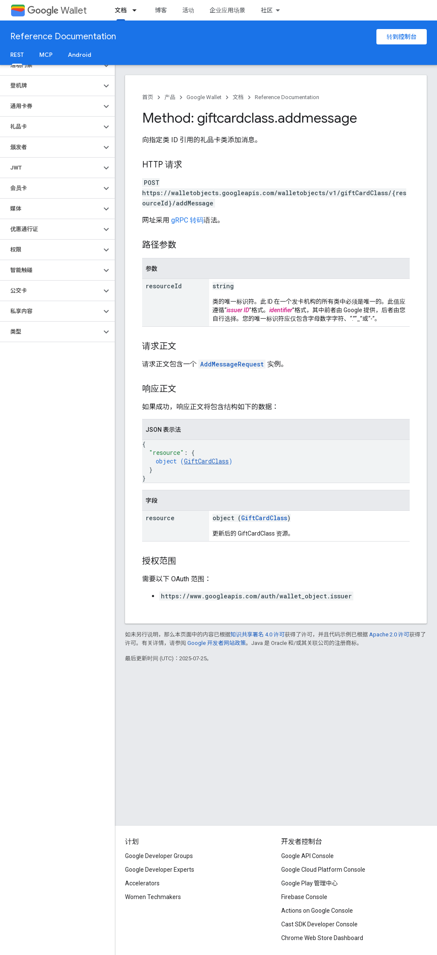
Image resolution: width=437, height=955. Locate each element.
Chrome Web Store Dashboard (322, 937)
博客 (161, 10)
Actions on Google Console (317, 910)
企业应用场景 (227, 10)
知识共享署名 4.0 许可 (257, 634)
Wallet (57, 10)
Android (79, 55)
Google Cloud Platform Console (323, 869)
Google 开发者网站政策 (216, 643)
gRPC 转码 (187, 220)
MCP (45, 55)
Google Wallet (203, 97)
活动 (188, 10)
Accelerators (142, 883)
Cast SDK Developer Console (319, 924)
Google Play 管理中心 (309, 883)
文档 (238, 97)
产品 (169, 97)
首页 (147, 97)
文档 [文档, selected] (121, 10)
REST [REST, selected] (17, 55)
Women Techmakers (153, 896)
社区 (267, 10)
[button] (50, 65)
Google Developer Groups (159, 855)
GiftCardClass (206, 461)
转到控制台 (402, 37)
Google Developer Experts (159, 869)
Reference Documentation (63, 36)
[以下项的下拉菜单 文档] (137, 10)
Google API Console (307, 855)
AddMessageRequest (232, 364)
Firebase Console (304, 896)
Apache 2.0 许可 (389, 634)
